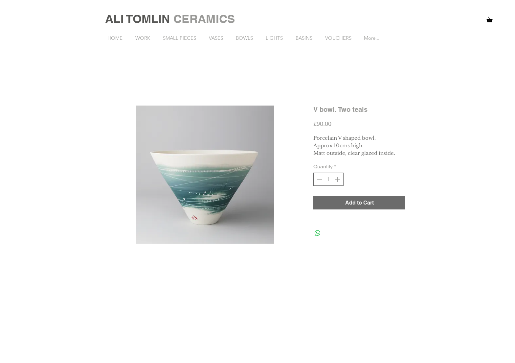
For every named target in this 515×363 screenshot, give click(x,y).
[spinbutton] (328, 179)
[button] (492, 18)
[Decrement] (319, 179)
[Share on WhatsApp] (318, 233)
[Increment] (338, 179)
